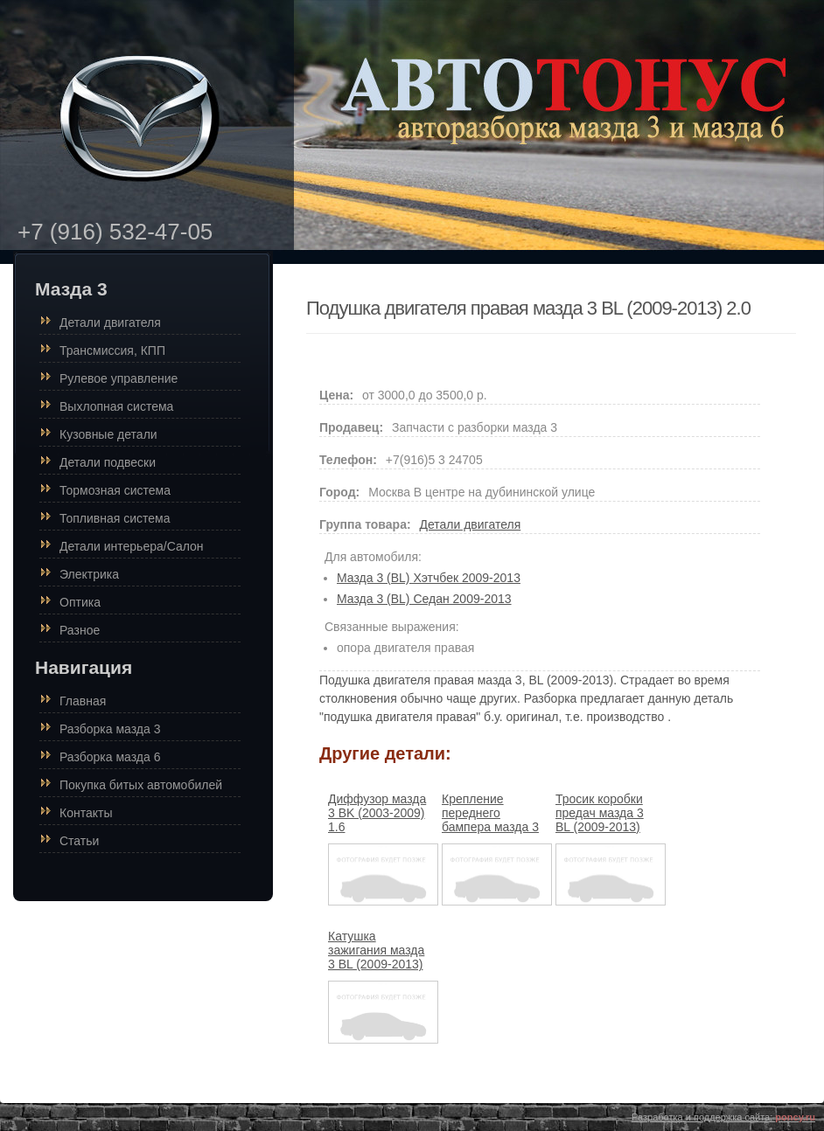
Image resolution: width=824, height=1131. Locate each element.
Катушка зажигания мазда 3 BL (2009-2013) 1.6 (376, 957)
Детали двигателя (469, 524)
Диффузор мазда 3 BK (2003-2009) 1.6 (377, 813)
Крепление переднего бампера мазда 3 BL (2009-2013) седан (490, 827)
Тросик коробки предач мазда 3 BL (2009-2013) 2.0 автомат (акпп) (607, 820)
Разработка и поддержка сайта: (723, 1117)
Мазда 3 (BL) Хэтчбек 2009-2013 (428, 578)
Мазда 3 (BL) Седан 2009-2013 (424, 599)
